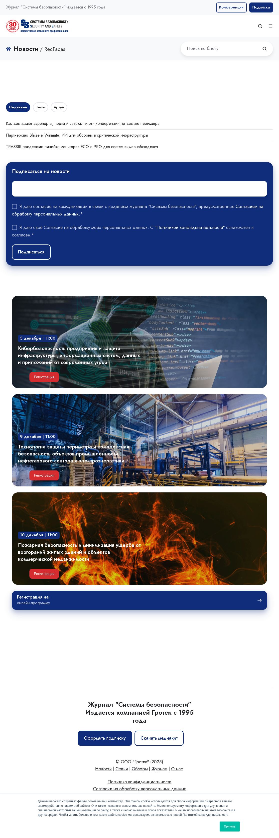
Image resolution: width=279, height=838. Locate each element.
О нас (177, 769)
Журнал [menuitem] (159, 769)
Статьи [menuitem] (122, 769)
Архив (59, 107)
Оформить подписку (105, 738)
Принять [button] (230, 826)
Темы (40, 107)
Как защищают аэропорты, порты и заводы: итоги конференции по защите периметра (82, 123)
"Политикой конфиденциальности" (189, 227)
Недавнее (18, 107)
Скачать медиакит (159, 738)
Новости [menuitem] (103, 769)
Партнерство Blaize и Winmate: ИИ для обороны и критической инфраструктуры (77, 135)
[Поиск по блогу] (264, 48)
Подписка (261, 7)
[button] (260, 25)
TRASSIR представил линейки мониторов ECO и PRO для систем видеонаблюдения (82, 147)
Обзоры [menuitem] (140, 769)
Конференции (231, 7)
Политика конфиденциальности (139, 782)
